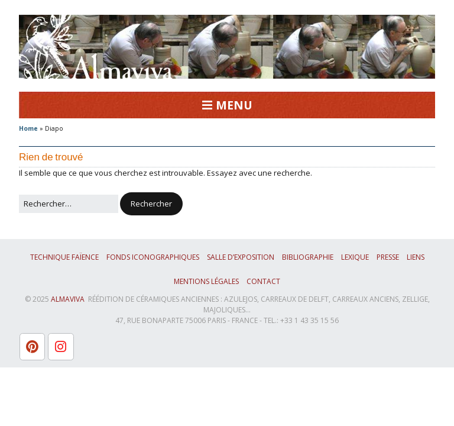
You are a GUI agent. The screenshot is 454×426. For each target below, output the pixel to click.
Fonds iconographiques (152, 257)
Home (28, 128)
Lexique (355, 257)
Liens (415, 257)
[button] (151, 204)
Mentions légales (206, 281)
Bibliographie (307, 257)
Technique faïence (64, 257)
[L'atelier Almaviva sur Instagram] (60, 346)
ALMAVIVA (68, 299)
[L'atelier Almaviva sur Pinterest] (32, 346)
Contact (263, 281)
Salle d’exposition (240, 257)
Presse (388, 257)
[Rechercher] (68, 204)
